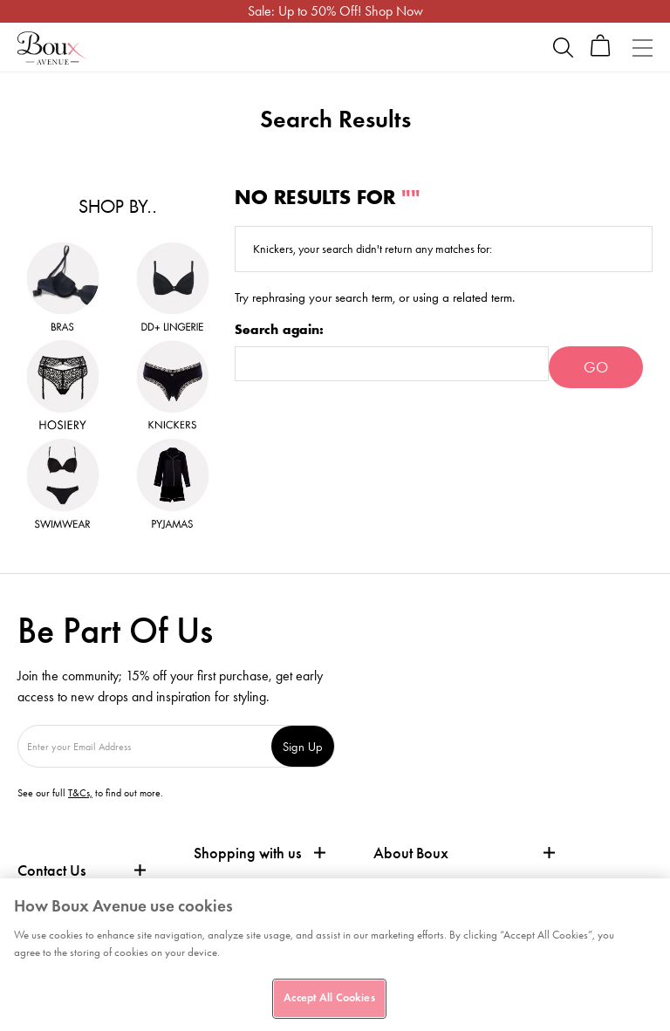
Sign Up (303, 746)
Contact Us (51, 870)
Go (596, 367)
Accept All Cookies (329, 998)
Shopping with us (247, 853)
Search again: (279, 330)
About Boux (410, 853)
